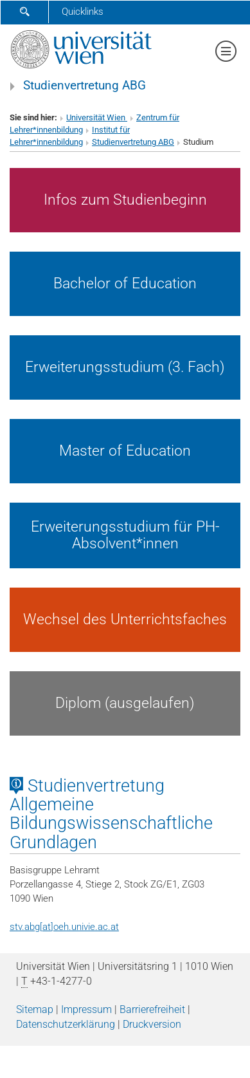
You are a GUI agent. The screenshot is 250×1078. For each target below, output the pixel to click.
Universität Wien (96, 117)
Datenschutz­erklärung (65, 1024)
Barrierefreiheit (152, 1009)
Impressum (86, 1009)
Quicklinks (82, 11)
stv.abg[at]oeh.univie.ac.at (64, 927)
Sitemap (34, 1009)
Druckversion (152, 1024)
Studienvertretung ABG (84, 86)
